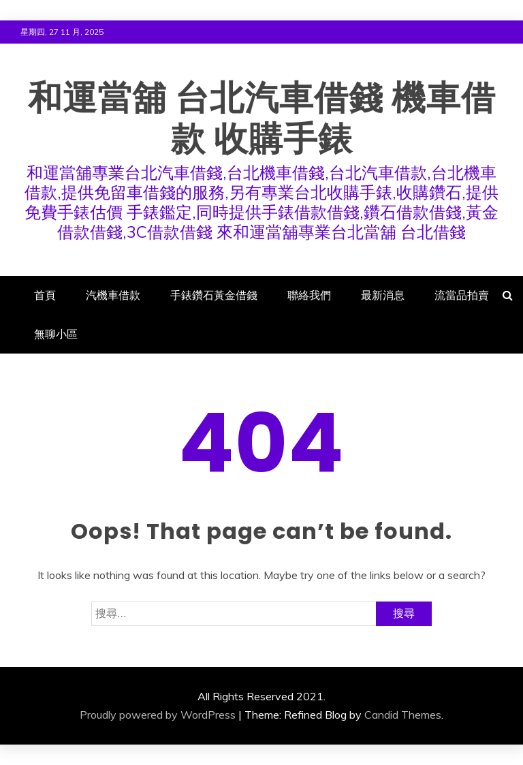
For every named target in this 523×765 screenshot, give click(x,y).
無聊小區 (56, 334)
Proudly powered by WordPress (158, 714)
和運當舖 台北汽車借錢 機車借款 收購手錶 (262, 118)
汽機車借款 (113, 295)
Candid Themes (402, 714)
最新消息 (383, 295)
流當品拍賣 (461, 295)
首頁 (45, 295)
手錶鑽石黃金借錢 (213, 295)
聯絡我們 (309, 295)
